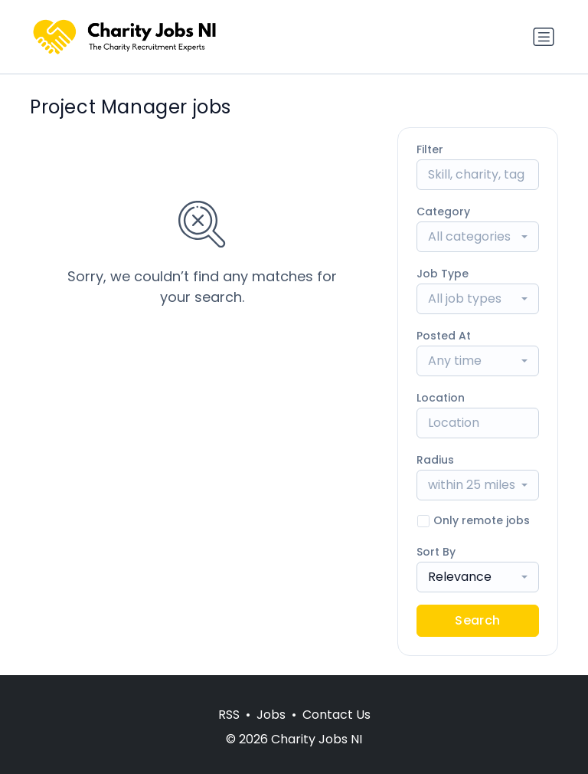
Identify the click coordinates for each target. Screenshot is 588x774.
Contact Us (336, 714)
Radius (435, 459)
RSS (229, 714)
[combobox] (477, 236)
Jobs (271, 714)
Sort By (436, 551)
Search (477, 620)
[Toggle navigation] (543, 36)
